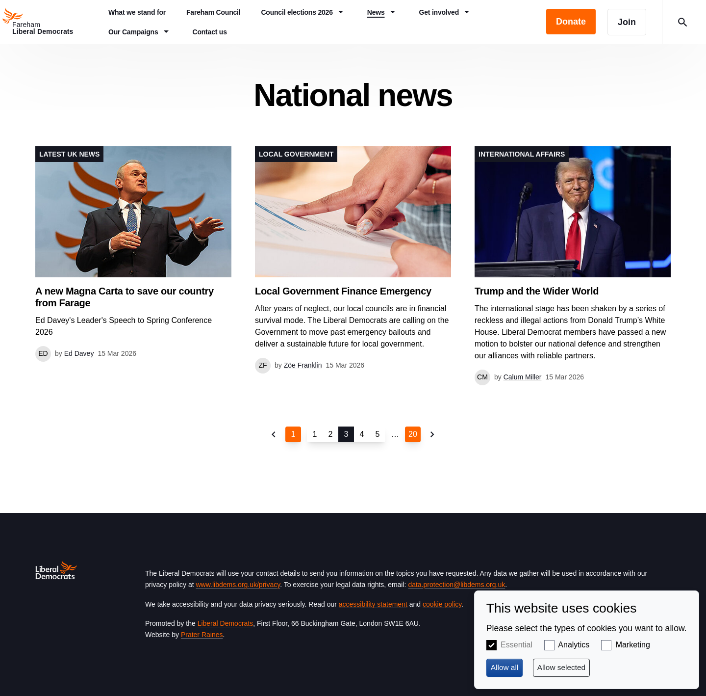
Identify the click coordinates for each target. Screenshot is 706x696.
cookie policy (442, 604)
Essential (516, 645)
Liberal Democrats (225, 623)
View (133, 254)
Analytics (573, 645)
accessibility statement (373, 604)
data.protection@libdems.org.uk (456, 585)
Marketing (633, 645)
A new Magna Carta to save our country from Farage (124, 297)
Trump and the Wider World (537, 291)
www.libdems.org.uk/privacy (238, 585)
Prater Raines (202, 635)
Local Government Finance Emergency (343, 291)
